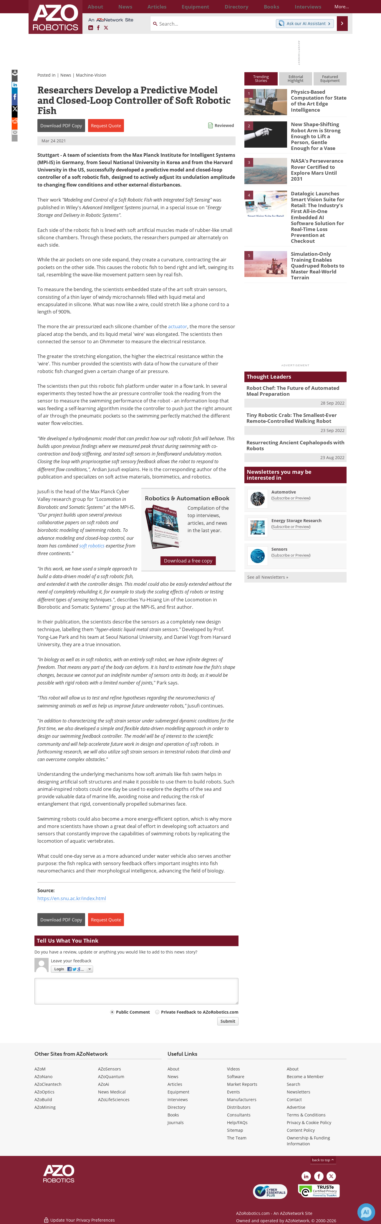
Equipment (178, 1092)
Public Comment (133, 1012)
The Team (236, 1138)
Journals (176, 1122)
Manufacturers (241, 1099)
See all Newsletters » (267, 554)
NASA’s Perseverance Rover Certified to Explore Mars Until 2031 (317, 162)
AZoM (40, 1069)
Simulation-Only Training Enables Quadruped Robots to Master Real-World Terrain (315, 249)
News (65, 75)
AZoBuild (43, 1099)
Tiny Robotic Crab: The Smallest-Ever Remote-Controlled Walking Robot (287, 397)
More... (336, 6)
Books (173, 1115)
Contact (294, 1099)
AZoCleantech (48, 1084)
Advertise (296, 1107)
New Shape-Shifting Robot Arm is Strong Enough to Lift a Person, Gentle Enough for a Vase (318, 132)
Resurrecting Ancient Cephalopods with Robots (290, 423)
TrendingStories (261, 78)
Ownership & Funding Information (308, 1141)
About (173, 1069)
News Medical (112, 1092)
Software (235, 1076)
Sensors (279, 526)
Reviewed (224, 125)
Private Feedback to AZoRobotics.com (199, 1012)
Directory (176, 1107)
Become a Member (305, 1076)
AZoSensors (109, 1069)
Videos (233, 1069)
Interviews (178, 1099)
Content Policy (301, 1130)
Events (233, 1092)
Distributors (239, 1107)
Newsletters (298, 1092)
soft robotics (92, 545)
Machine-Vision (91, 75)
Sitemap (235, 1130)
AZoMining (45, 1107)
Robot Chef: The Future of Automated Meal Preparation (294, 371)
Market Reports (242, 1084)
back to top (323, 1159)
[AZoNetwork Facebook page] (98, 28)
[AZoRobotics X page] (106, 28)
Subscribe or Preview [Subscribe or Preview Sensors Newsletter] (291, 532)
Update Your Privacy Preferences (79, 1216)
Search (293, 1084)
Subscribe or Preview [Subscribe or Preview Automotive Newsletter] (291, 475)
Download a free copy (188, 560)
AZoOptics (44, 1092)
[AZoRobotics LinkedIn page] (90, 28)
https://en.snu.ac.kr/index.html (71, 898)
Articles (175, 1084)
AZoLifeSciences (114, 1099)
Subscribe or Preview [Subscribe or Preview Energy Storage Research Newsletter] (291, 504)
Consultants (239, 1115)
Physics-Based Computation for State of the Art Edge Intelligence (316, 99)
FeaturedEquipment (330, 78)
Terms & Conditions (306, 1115)
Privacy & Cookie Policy (309, 1122)
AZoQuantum (111, 1076)
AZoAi (103, 1084)
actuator (177, 326)
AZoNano (43, 1076)
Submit (228, 1021)
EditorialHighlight (296, 78)
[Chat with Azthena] (366, 1212)
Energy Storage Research (296, 498)
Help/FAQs (237, 1122)
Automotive (283, 469)
